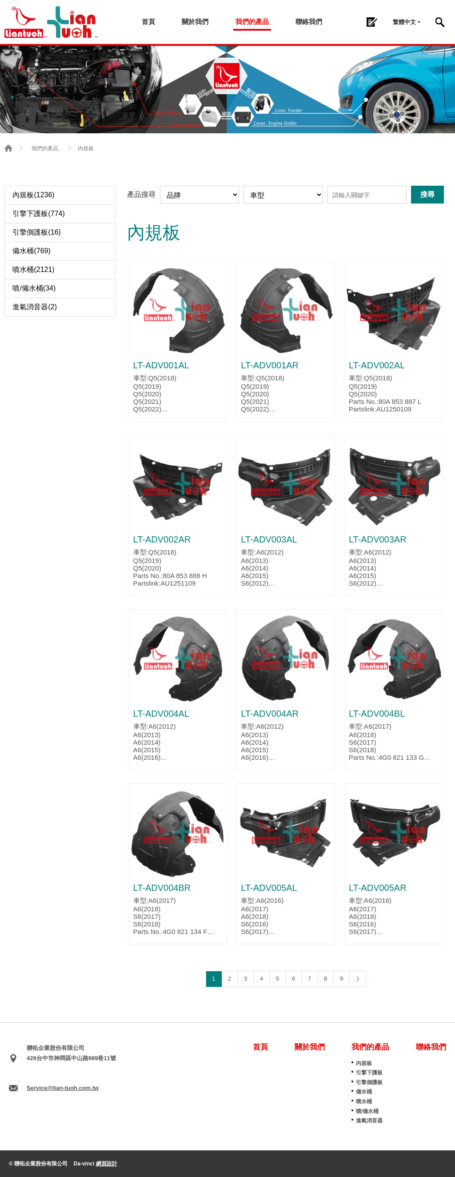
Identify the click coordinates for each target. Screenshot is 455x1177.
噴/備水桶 (367, 1111)
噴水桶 (364, 1101)
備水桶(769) (31, 251)
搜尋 (440, 22)
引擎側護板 (369, 1082)
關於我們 (195, 21)
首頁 (149, 21)
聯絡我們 (308, 21)
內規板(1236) (33, 195)
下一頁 (358, 979)
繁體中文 (404, 22)
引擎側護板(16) (36, 232)
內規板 (364, 1063)
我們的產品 (252, 21)
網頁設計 (106, 1164)
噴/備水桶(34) (34, 288)
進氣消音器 (369, 1120)
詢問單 (371, 22)
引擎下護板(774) (38, 213)
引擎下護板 (369, 1072)
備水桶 (364, 1092)
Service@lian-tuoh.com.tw (63, 1088)
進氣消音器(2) (34, 307)
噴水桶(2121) (33, 269)
